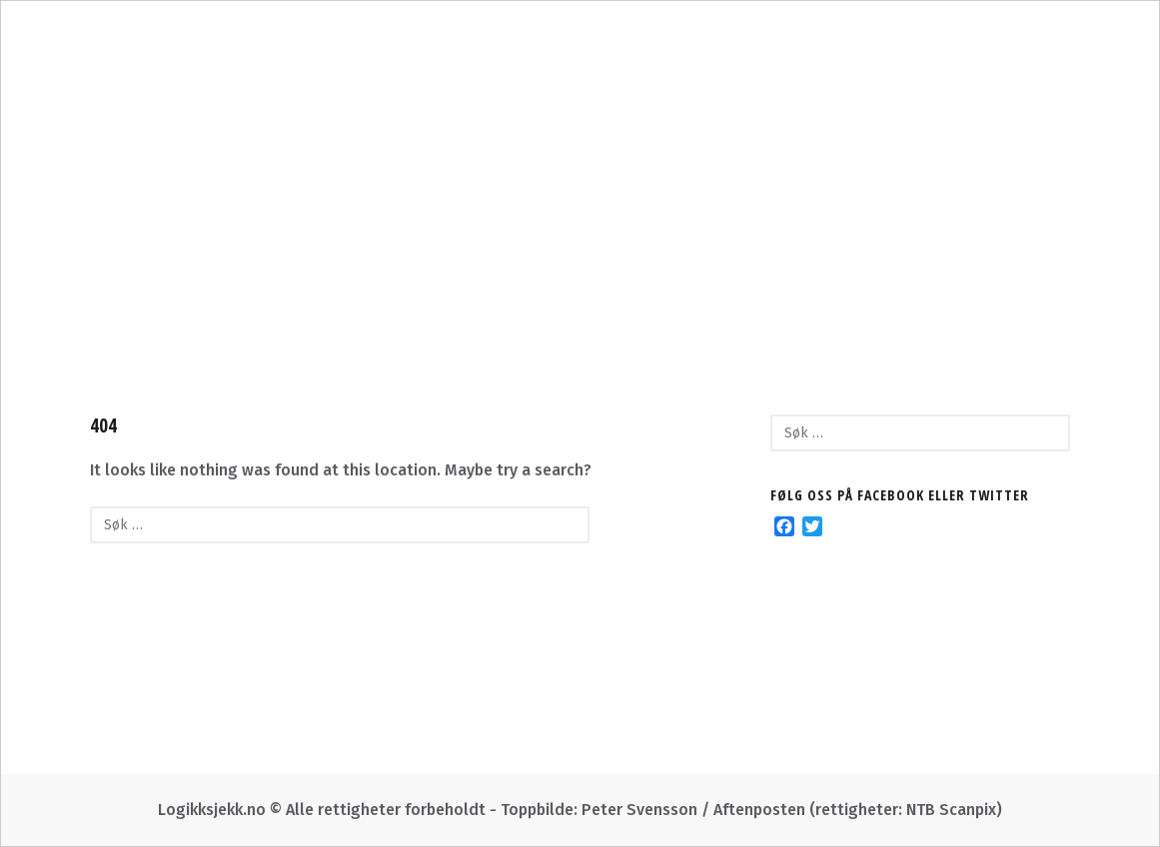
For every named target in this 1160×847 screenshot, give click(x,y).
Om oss (293, 264)
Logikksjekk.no (580, 184)
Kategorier (422, 264)
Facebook (857, 264)
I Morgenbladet (586, 264)
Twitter (735, 264)
